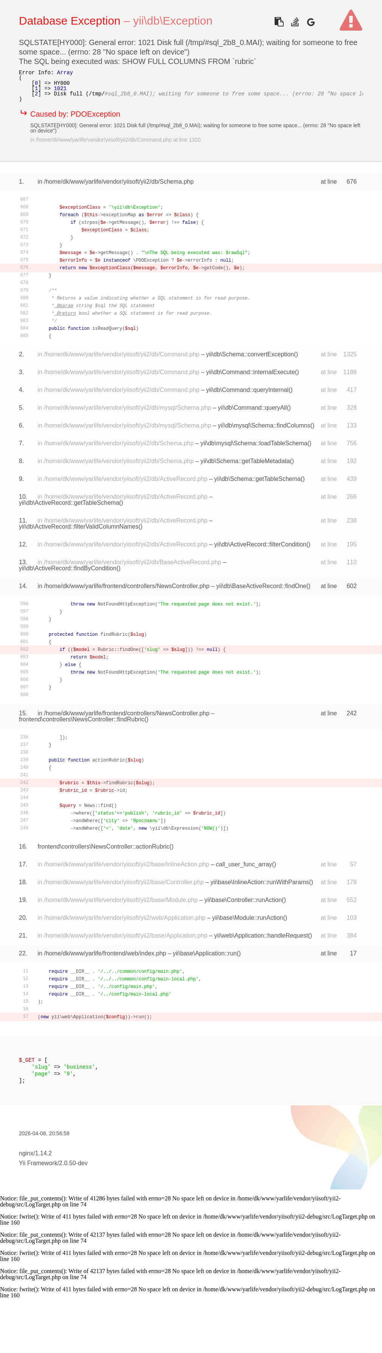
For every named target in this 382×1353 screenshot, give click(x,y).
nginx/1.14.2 (35, 1153)
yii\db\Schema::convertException (250, 354)
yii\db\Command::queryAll (252, 407)
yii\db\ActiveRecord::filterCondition (260, 544)
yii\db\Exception (173, 20)
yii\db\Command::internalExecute (250, 372)
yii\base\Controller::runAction (243, 900)
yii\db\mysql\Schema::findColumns (264, 425)
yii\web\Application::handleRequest (261, 935)
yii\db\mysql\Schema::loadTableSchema (253, 443)
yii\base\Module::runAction (247, 917)
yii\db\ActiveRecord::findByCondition (67, 568)
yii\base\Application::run (205, 953)
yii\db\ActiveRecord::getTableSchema (69, 502)
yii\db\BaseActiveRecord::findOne (261, 586)
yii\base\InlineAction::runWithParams (260, 882)
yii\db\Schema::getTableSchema (257, 479)
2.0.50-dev (73, 1163)
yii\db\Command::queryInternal (247, 390)
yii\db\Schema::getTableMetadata (245, 461)
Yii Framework (38, 1163)
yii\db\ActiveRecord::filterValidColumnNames (78, 526)
